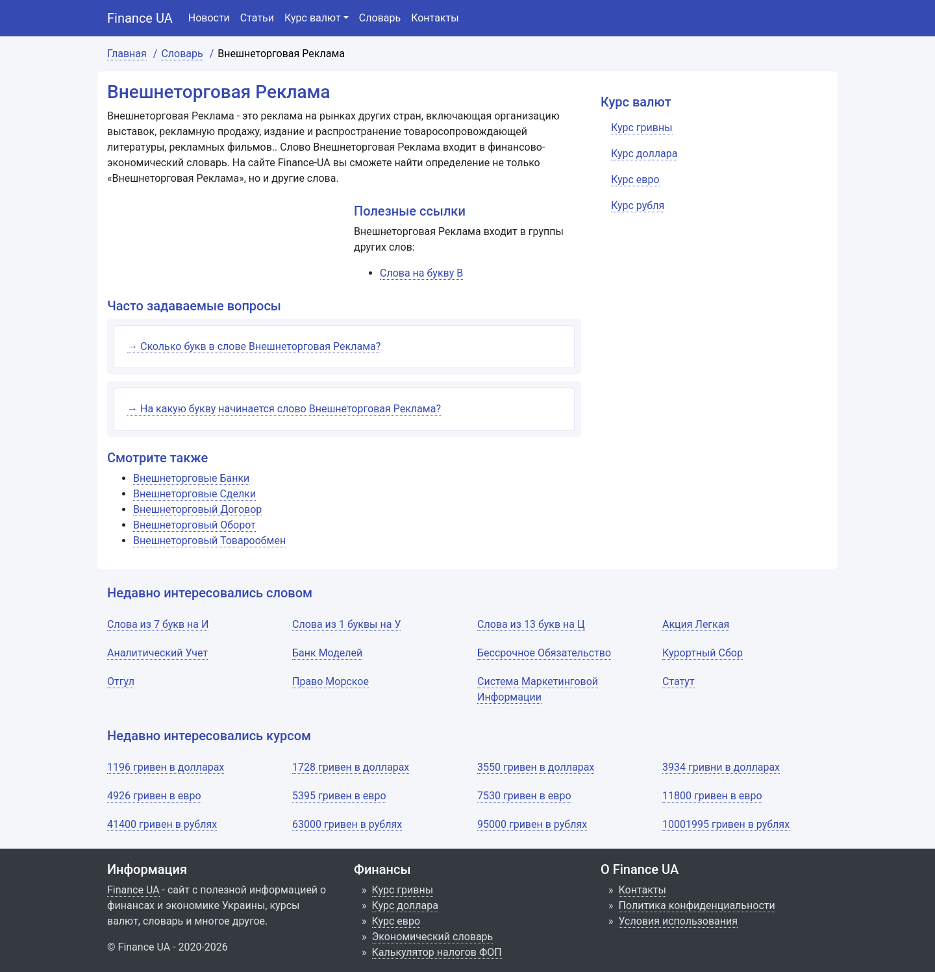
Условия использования (678, 921)
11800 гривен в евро (712, 796)
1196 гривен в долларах (165, 767)
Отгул (120, 681)
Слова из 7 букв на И (157, 624)
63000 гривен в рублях (347, 824)
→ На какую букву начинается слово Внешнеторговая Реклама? (284, 409)
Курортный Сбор (702, 653)
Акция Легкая (695, 624)
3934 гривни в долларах (721, 767)
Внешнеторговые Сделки (194, 494)
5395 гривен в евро (339, 796)
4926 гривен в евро (154, 796)
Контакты (434, 18)
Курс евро (396, 921)
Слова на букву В (421, 273)
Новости (209, 18)
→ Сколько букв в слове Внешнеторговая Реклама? (253, 346)
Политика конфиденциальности (697, 905)
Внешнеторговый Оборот (194, 525)
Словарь (380, 18)
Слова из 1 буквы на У (346, 624)
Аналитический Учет (157, 653)
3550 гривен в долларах (535, 767)
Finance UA (140, 18)
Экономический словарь (432, 936)
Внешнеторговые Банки (191, 478)
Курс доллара (405, 905)
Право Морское (330, 681)
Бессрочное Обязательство (544, 653)
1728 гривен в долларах (350, 767)
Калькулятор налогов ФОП (437, 952)
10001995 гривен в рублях (726, 824)
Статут (678, 681)
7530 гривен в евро (524, 796)
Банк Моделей (327, 653)
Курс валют (312, 18)
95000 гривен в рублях (532, 824)
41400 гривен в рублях (162, 824)
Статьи (257, 18)
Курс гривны (403, 890)
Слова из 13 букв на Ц (531, 624)
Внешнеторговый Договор (197, 509)
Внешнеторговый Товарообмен (209, 540)
